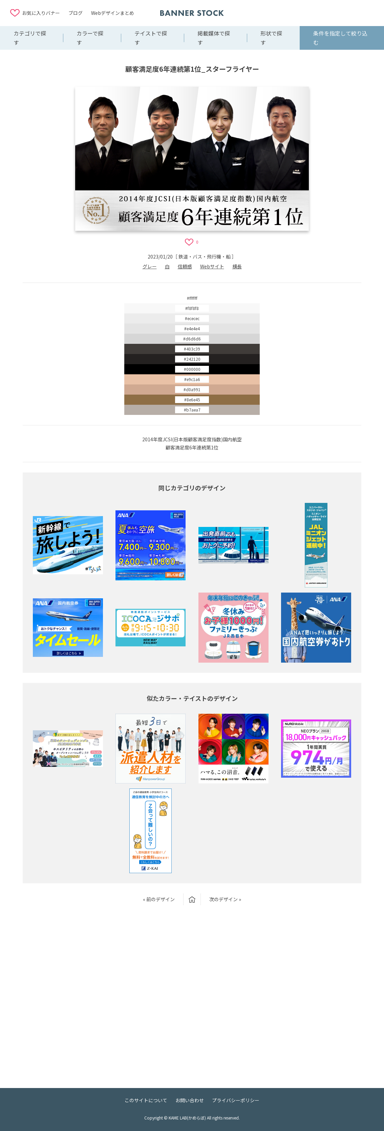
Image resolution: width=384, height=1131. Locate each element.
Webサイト (212, 266)
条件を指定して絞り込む (340, 37)
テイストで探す (150, 37)
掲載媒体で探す (213, 37)
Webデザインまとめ (112, 12)
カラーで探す (90, 37)
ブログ (75, 12)
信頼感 (185, 266)
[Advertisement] (319, 12)
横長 (237, 266)
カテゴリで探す (30, 37)
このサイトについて (146, 1100)
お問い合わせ (189, 1100)
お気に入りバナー (41, 12)
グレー (150, 266)
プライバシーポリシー (235, 1100)
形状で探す (271, 37)
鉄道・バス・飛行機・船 (204, 256)
